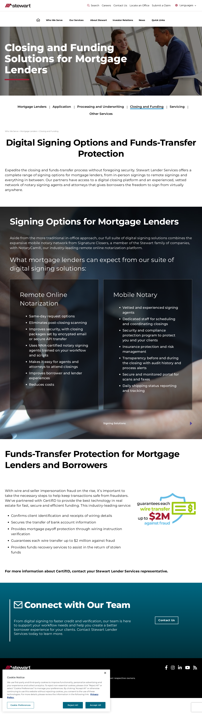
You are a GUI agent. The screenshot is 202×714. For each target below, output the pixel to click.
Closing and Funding (147, 107)
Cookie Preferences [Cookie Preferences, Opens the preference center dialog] (20, 705)
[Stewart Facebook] (166, 668)
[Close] (105, 673)
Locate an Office (139, 5)
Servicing (177, 107)
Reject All (73, 705)
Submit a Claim (161, 5)
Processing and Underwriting (100, 107)
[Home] (38, 20)
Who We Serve (11, 131)
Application (62, 107)
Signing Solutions (114, 423)
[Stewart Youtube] (187, 668)
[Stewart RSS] (195, 668)
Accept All (95, 705)
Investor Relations (123, 20)
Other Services (101, 114)
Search (93, 5)
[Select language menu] (185, 5)
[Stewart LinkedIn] (180, 668)
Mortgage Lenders (32, 107)
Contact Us (120, 5)
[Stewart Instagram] (173, 668)
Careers (106, 5)
